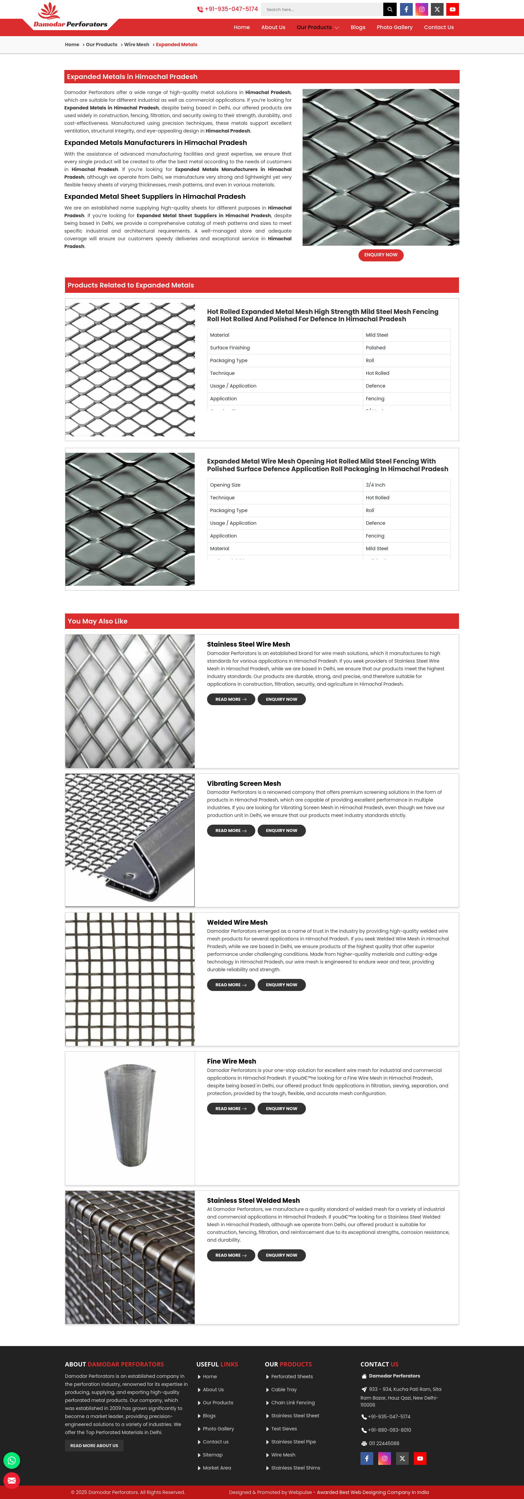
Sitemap (209, 1454)
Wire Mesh (136, 44)
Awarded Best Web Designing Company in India (373, 1492)
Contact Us (439, 27)
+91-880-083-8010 (386, 1430)
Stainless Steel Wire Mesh (248, 644)
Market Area (213, 1468)
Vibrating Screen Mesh (244, 783)
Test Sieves (281, 1428)
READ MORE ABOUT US (94, 1445)
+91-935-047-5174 (227, 9)
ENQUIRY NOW (381, 254)
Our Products (318, 27)
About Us (273, 27)
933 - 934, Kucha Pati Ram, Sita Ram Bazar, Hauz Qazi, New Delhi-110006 (401, 1396)
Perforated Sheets (289, 1376)
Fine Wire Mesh (231, 1061)
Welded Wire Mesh (237, 922)
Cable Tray (281, 1389)
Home (242, 27)
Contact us (212, 1441)
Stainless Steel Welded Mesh (253, 1200)
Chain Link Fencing (290, 1402)
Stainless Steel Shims (292, 1468)
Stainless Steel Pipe (290, 1441)
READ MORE (231, 699)
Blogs (358, 27)
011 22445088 (380, 1444)
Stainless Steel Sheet (292, 1415)
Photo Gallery (395, 27)
